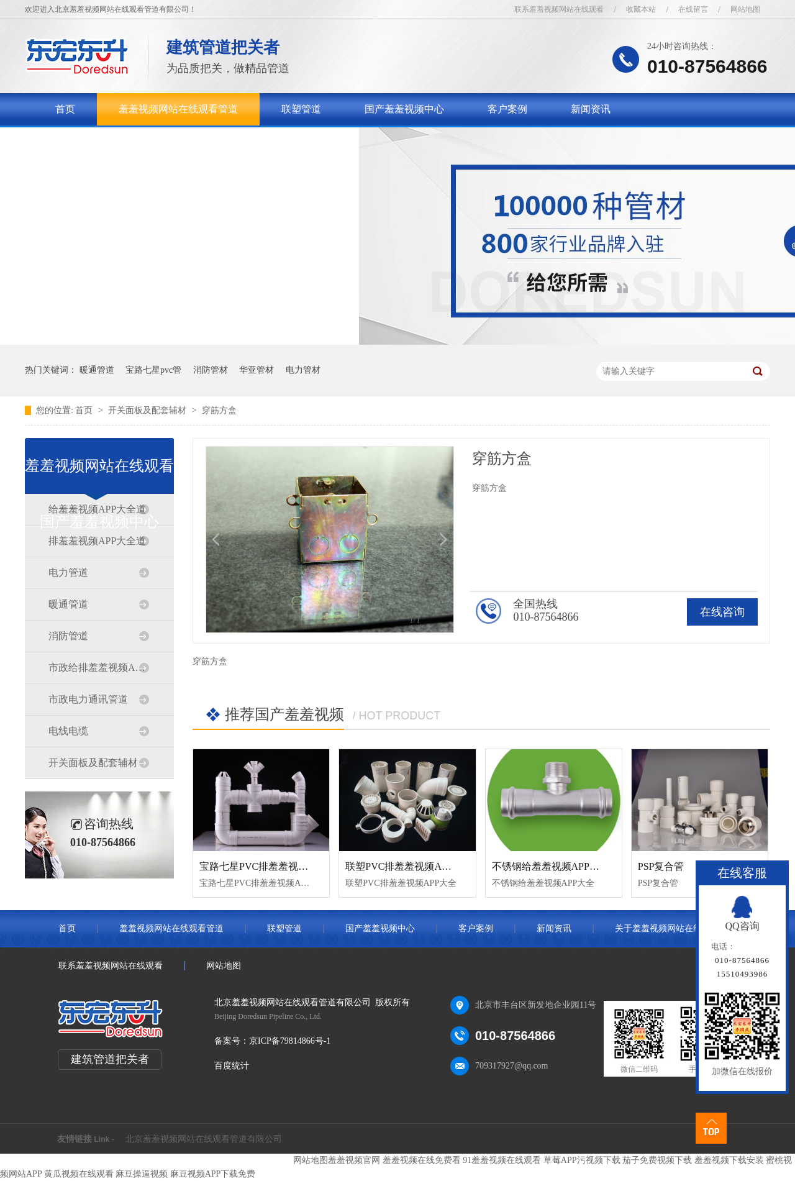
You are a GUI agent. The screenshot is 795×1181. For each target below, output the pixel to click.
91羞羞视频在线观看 (502, 1160)
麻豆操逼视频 (142, 1174)
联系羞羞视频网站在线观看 (559, 9)
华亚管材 (256, 370)
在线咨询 (722, 612)
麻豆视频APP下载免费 (213, 1174)
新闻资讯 (591, 109)
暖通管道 (97, 370)
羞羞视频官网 (354, 1160)
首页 (65, 109)
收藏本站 (641, 9)
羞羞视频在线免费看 (422, 1160)
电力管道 (68, 572)
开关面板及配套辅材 (148, 410)
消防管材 (210, 370)
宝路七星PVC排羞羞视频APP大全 (272, 866)
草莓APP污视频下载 (581, 1160)
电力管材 (303, 370)
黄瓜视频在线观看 (79, 1174)
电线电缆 (68, 731)
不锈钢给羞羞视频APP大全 (550, 866)
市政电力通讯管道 (88, 699)
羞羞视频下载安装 (729, 1160)
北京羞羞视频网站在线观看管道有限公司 (203, 1139)
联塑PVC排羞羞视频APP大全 (408, 866)
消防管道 (68, 636)
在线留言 (693, 9)
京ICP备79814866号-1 (289, 1041)
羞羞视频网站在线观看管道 (178, 109)
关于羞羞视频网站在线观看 (115, 141)
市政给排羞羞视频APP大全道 (98, 667)
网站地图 (745, 9)
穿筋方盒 (219, 410)
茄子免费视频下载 (657, 1160)
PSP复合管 (661, 866)
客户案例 (507, 109)
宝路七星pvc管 (153, 370)
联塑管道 (301, 109)
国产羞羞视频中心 (404, 109)
